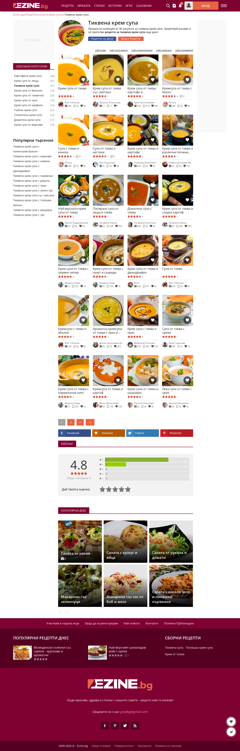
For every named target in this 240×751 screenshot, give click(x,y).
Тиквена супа (174, 647)
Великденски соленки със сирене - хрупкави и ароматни (52, 651)
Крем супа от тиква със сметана (107, 90)
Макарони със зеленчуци (73, 599)
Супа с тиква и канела (68, 150)
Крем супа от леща (26, 80)
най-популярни (119, 50)
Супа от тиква (172, 269)
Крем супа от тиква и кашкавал (143, 391)
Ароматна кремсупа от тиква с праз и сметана (107, 330)
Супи (43, 14)
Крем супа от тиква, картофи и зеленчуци (142, 90)
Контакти (152, 623)
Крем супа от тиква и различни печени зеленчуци (177, 150)
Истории (115, 6)
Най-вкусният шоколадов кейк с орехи (127, 649)
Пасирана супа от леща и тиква (106, 210)
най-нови (100, 50)
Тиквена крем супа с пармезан (33, 176)
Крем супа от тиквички (29, 95)
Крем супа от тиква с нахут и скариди (108, 270)
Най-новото (132, 623)
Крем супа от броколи (28, 90)
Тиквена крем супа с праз (29, 185)
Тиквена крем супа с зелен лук (33, 190)
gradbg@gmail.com (134, 712)
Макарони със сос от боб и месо (125, 599)
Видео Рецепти (131, 38)
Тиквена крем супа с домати (31, 180)
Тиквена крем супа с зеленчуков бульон (26, 149)
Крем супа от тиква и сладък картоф (177, 210)
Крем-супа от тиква (72, 88)
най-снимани (164, 50)
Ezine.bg (18, 14)
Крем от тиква (174, 654)
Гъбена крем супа (25, 110)
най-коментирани (141, 50)
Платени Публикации (179, 623)
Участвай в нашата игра (62, 623)
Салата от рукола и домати (169, 555)
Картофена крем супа (28, 75)
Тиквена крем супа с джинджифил (26, 168)
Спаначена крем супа (28, 114)
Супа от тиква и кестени (104, 150)
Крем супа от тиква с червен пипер (73, 270)
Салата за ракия (75, 553)
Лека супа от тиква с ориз (177, 391)
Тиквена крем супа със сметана (33, 195)
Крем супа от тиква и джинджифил (143, 270)
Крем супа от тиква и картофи (143, 150)
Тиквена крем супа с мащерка (32, 210)
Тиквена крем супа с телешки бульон (32, 202)
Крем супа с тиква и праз (142, 330)
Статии (99, 6)
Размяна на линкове (168, 746)
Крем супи (55, 14)
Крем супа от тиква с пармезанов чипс (73, 391)
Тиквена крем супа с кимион (31, 161)
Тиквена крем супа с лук (28, 215)
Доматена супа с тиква (140, 210)
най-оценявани (184, 50)
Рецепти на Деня (102, 38)
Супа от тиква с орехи (173, 330)
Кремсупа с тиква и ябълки (72, 330)
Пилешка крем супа (199, 647)
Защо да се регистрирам (101, 623)
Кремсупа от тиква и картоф (108, 391)
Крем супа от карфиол (28, 105)
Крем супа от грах (25, 100)
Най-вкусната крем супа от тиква (72, 210)
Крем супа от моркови (28, 124)
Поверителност (124, 746)
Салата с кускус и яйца (121, 555)
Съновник (144, 6)
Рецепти (67, 6)
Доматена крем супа (27, 119)
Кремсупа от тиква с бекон (177, 90)
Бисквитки (145, 746)
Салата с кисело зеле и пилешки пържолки (171, 596)
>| (90, 422)
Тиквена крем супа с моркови (32, 156)
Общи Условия (101, 746)
